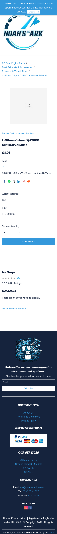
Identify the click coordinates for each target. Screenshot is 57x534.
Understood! (34, 12)
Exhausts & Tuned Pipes (14, 71)
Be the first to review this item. (18, 133)
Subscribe (28, 388)
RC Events (28, 468)
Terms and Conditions (28, 416)
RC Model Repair (29, 460)
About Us (28, 412)
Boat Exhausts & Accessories (17, 67)
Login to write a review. (14, 308)
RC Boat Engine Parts (13, 63)
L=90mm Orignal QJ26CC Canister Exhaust (24, 75)
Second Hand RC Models (28, 464)
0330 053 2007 (31, 491)
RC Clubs (28, 472)
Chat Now (33, 495)
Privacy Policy (28, 421)
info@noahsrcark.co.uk (32, 487)
